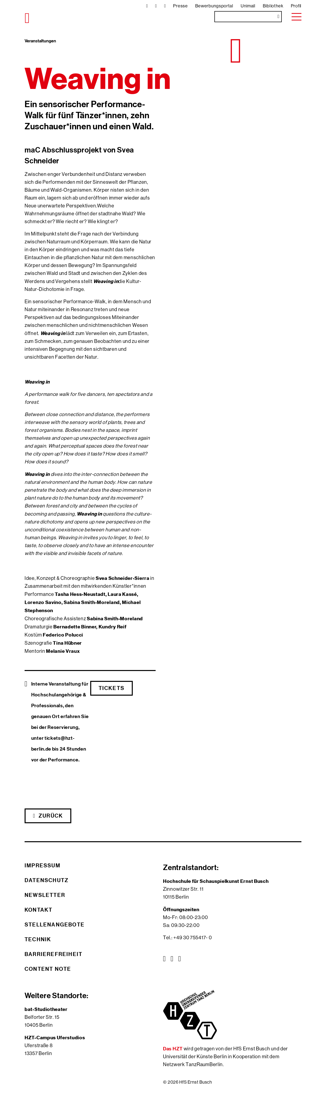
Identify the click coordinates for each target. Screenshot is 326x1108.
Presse (180, 5)
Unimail (248, 5)
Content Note (48, 969)
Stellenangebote (55, 924)
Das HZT (173, 1048)
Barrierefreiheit (53, 954)
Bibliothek (273, 5)
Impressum (42, 865)
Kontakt (38, 910)
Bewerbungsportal (214, 5)
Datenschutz (47, 880)
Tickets (111, 688)
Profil (296, 5)
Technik (38, 939)
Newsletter (45, 895)
